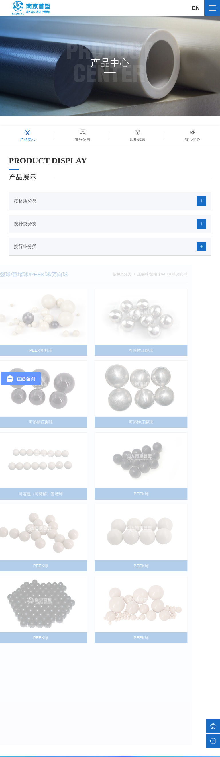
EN (195, 8)
